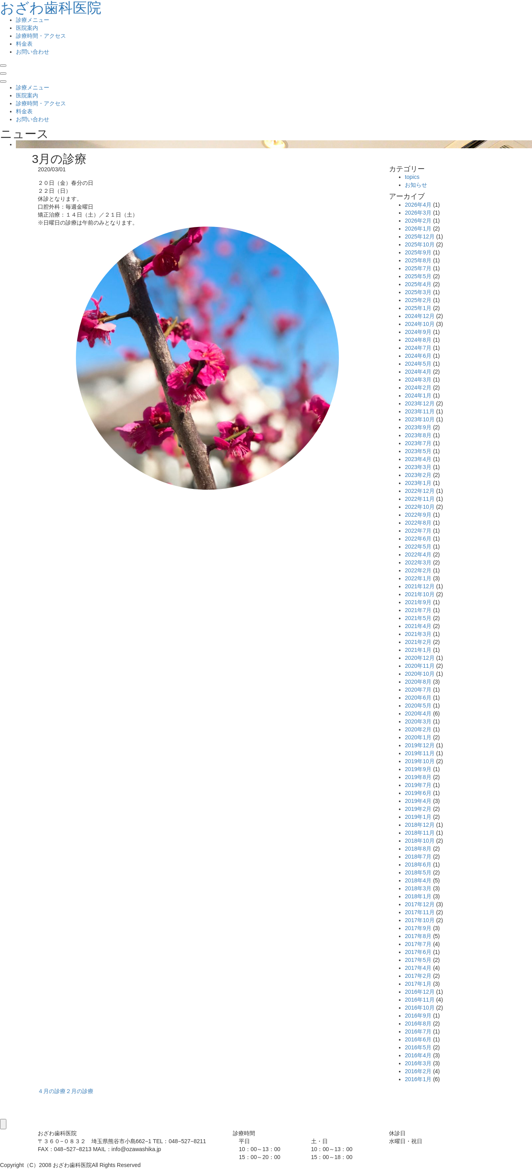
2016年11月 (420, 999)
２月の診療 (79, 1091)
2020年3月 (418, 721)
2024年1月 (418, 395)
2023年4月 (418, 459)
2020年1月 (418, 737)
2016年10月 (420, 1007)
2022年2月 (418, 570)
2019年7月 (418, 785)
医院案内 (27, 28)
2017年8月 (418, 936)
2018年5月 (418, 872)
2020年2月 (418, 729)
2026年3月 (418, 212)
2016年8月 (418, 1023)
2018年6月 (418, 864)
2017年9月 (418, 928)
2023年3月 (418, 467)
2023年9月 (418, 427)
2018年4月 (418, 880)
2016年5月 (418, 1047)
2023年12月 (420, 403)
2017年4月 (418, 968)
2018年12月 (420, 825)
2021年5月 (418, 618)
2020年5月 (418, 705)
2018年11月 (420, 833)
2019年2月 (418, 809)
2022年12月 (420, 491)
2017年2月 (418, 976)
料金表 (24, 44)
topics (412, 177)
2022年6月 (418, 538)
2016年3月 (418, 1063)
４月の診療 (52, 1091)
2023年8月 (418, 435)
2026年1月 (418, 228)
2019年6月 (418, 793)
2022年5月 (418, 546)
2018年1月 (418, 896)
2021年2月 (418, 642)
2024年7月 (418, 348)
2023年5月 (418, 451)
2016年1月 (418, 1079)
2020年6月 (418, 697)
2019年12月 (420, 745)
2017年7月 (418, 944)
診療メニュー (32, 20)
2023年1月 (418, 483)
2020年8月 (418, 682)
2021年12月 (420, 586)
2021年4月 (418, 626)
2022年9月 (418, 515)
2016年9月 (418, 1015)
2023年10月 (420, 419)
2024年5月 (418, 364)
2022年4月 (418, 554)
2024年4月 (418, 371)
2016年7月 (418, 1031)
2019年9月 (418, 769)
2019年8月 (418, 777)
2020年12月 (420, 658)
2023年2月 (418, 475)
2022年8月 (418, 523)
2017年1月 (418, 984)
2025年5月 (418, 276)
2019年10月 (420, 761)
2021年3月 (418, 634)
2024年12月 (420, 316)
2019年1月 (418, 817)
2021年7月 (418, 610)
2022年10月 (420, 507)
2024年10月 (420, 324)
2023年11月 (420, 411)
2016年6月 (418, 1039)
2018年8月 (418, 848)
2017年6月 (418, 952)
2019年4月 (418, 801)
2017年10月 (420, 920)
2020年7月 (418, 689)
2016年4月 (418, 1055)
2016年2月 (418, 1071)
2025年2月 (418, 300)
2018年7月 (418, 856)
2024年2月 (418, 387)
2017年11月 (420, 912)
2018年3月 (418, 888)
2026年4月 (418, 205)
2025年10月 (420, 244)
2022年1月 (418, 578)
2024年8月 (418, 340)
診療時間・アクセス (41, 36)
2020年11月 (420, 666)
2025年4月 (418, 284)
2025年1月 (418, 308)
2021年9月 (418, 602)
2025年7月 (418, 268)
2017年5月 (418, 960)
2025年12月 (420, 236)
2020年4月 (418, 713)
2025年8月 (418, 260)
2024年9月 (418, 332)
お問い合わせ (32, 51)
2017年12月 (420, 904)
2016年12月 (420, 992)
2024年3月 (418, 379)
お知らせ (416, 185)
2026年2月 (418, 220)
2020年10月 (420, 674)
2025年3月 (418, 292)
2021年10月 (420, 594)
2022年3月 (418, 562)
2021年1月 (418, 650)
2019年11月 (420, 753)
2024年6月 (418, 356)
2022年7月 (418, 530)
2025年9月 (418, 252)
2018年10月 (420, 840)
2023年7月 (418, 443)
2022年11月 (420, 499)
